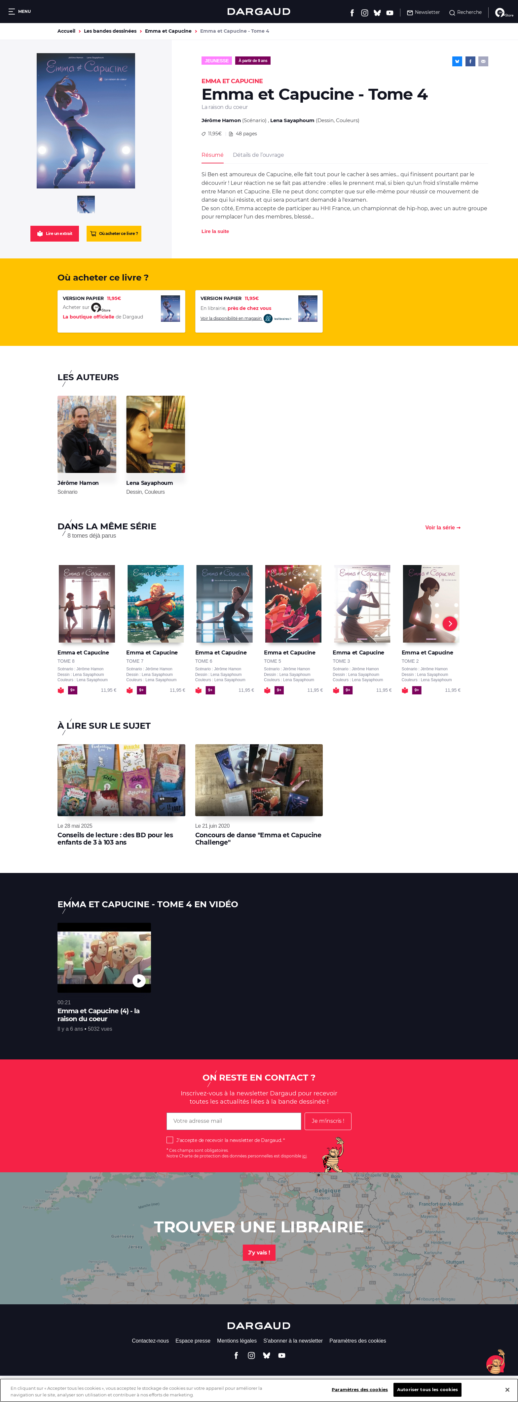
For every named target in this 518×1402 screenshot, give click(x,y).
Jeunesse (217, 60)
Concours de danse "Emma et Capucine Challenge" (258, 838)
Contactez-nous (150, 1341)
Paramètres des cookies (357, 1341)
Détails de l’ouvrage (258, 155)
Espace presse (192, 1341)
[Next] (450, 624)
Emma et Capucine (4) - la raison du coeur (98, 1015)
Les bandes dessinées (110, 31)
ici (304, 1155)
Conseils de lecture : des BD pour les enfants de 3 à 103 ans (115, 838)
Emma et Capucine (168, 31)
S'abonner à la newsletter (293, 1341)
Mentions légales (237, 1341)
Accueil (66, 31)
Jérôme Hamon (221, 120)
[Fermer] (507, 1392)
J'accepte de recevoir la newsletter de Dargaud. (229, 1140)
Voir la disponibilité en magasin (246, 318)
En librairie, (236, 308)
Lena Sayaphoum (292, 120)
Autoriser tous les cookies (427, 1391)
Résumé (213, 155)
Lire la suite (215, 231)
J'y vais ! (259, 1253)
